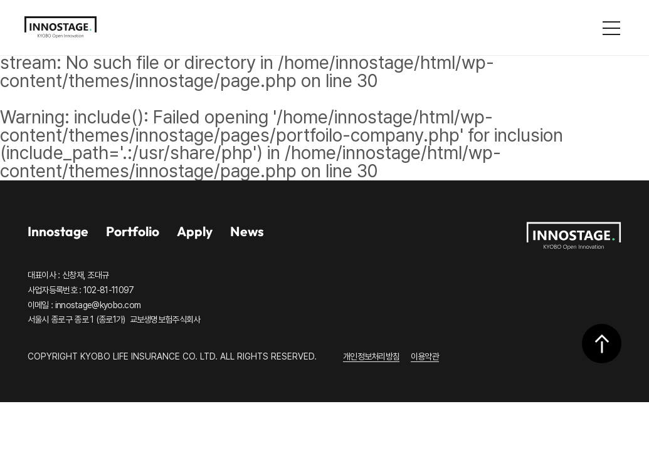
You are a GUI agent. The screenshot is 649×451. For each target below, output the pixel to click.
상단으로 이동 (601, 343)
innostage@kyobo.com (98, 305)
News (247, 231)
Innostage (58, 231)
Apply (195, 231)
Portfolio (132, 231)
